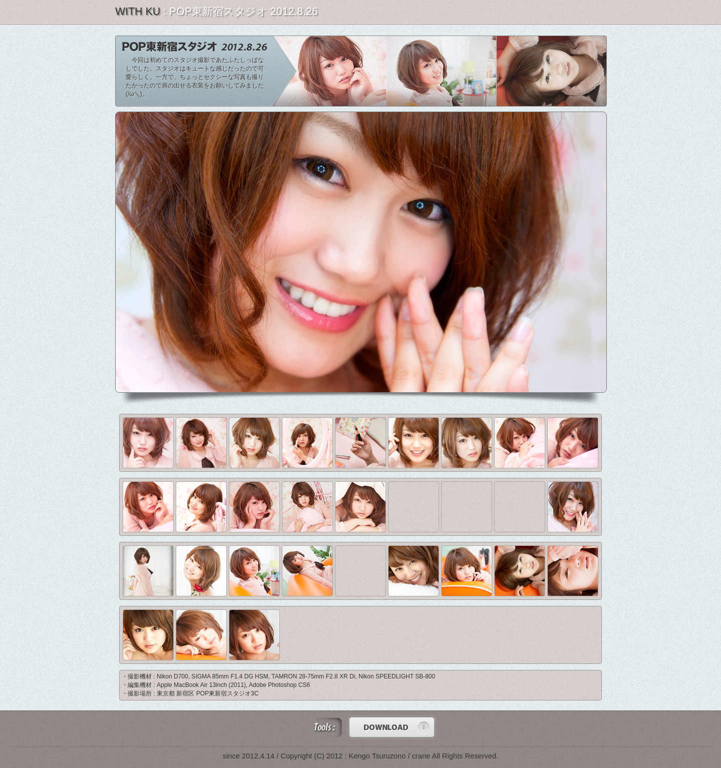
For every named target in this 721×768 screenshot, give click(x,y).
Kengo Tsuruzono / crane (390, 756)
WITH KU (137, 12)
